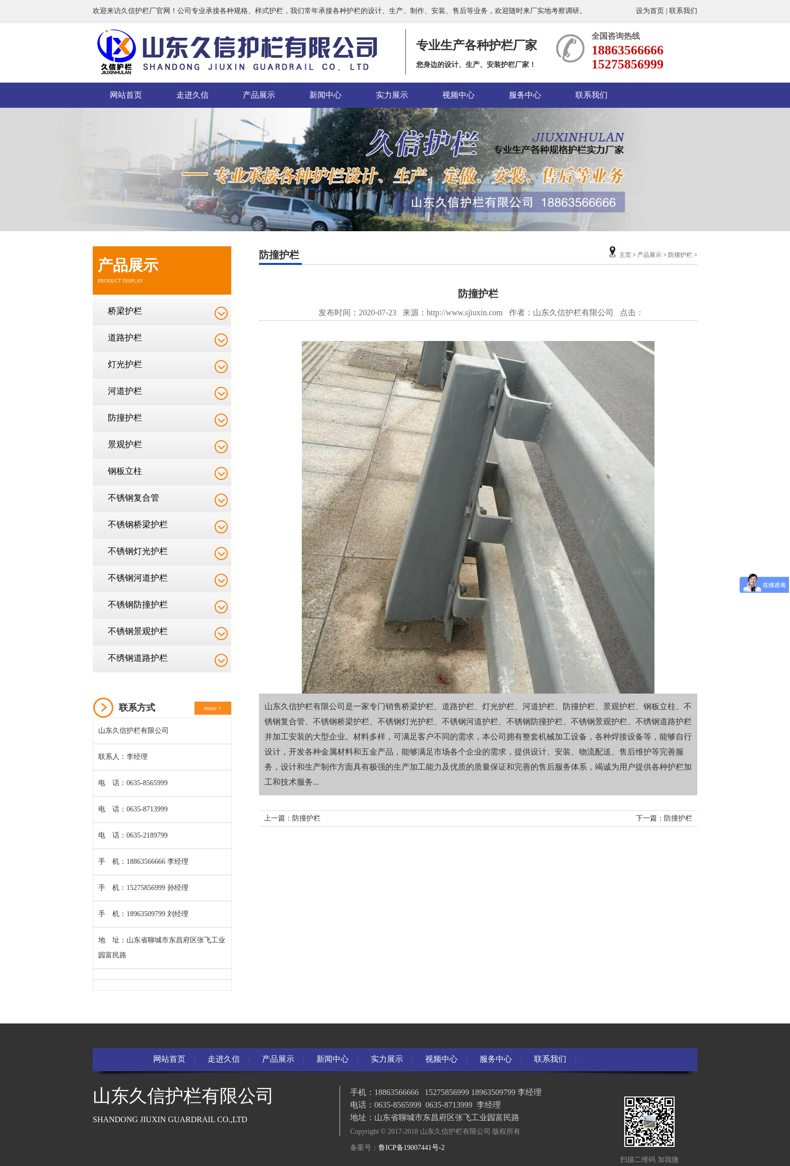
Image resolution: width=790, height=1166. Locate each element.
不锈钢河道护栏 (138, 578)
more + (212, 708)
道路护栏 (125, 337)
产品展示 (259, 95)
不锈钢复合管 (133, 498)
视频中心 (458, 95)
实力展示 (392, 95)
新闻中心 (325, 95)
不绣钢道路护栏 (138, 658)
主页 (625, 254)
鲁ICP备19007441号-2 (411, 1147)
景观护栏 (125, 444)
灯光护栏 (125, 364)
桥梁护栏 (125, 311)
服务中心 (525, 95)
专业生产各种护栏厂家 (476, 45)
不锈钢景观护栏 (138, 631)
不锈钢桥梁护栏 (138, 524)
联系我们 (683, 11)
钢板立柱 (125, 471)
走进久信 (192, 95)
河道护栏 (125, 391)
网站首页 (126, 95)
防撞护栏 (125, 418)
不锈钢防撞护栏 (138, 604)
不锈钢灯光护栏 (138, 551)
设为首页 (651, 11)
